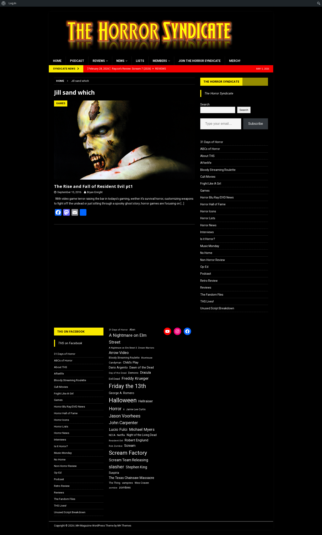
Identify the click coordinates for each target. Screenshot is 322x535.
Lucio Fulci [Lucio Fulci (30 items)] (118, 429)
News (120, 60)
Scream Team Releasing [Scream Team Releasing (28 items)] (128, 460)
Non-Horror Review (212, 260)
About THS (207, 156)
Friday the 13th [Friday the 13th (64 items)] (127, 386)
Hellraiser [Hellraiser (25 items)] (145, 401)
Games (205, 190)
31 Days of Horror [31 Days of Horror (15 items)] (118, 329)
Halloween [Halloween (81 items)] (123, 400)
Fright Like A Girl (210, 183)
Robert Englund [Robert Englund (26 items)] (136, 440)
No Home (206, 253)
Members (160, 60)
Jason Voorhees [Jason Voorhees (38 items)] (124, 416)
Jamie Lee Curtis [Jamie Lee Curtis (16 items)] (136, 409)
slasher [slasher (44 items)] (116, 467)
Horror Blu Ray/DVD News (217, 197)
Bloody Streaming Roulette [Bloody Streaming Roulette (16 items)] (124, 357)
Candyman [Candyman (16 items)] (115, 362)
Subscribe (255, 123)
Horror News (208, 225)
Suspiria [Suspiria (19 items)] (114, 472)
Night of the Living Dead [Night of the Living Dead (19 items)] (142, 435)
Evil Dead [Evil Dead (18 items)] (114, 378)
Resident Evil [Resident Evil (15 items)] (116, 440)
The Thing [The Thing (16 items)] (114, 482)
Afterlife (205, 162)
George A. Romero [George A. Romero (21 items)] (121, 393)
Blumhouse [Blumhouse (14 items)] (146, 357)
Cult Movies (207, 176)
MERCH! (234, 60)
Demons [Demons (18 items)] (133, 372)
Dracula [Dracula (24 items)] (145, 373)
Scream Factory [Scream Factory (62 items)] (128, 452)
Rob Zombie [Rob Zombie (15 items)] (116, 446)
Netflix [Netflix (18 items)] (121, 435)
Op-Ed (204, 266)
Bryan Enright (95, 192)
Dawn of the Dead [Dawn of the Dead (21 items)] (141, 367)
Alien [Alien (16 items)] (132, 329)
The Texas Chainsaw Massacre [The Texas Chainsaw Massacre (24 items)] (131, 478)
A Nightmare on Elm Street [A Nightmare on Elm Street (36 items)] (127, 339)
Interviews (207, 232)
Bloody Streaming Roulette (218, 169)
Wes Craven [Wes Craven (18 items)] (142, 482)
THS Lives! (207, 301)
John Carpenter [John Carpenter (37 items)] (123, 422)
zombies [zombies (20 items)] (125, 487)
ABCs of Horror (210, 149)
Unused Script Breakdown (217, 308)
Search (205, 104)
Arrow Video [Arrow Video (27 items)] (119, 353)
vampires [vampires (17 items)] (127, 482)
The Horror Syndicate (221, 81)
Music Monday (209, 246)
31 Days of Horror (211, 142)
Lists (140, 60)
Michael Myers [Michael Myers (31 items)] (142, 429)
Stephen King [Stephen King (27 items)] (136, 467)
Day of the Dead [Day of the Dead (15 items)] (118, 373)
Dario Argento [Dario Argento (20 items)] (118, 367)
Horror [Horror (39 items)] (115, 408)
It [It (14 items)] (123, 409)
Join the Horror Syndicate (199, 60)
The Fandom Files (211, 294)
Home (57, 60)
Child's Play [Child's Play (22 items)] (130, 362)
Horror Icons (208, 211)
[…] (182, 203)
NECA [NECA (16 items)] (112, 435)
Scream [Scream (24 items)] (129, 446)
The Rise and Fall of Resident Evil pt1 (93, 186)
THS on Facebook (71, 331)
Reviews (99, 60)
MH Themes (124, 525)
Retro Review (209, 280)
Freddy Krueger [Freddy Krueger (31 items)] (135, 378)
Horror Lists (207, 218)
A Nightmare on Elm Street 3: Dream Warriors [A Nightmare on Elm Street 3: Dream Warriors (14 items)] (131, 347)
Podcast (77, 60)
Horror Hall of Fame (213, 204)
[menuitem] (3, 3)
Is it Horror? (207, 239)
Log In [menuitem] (12, 3)
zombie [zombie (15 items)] (113, 487)
